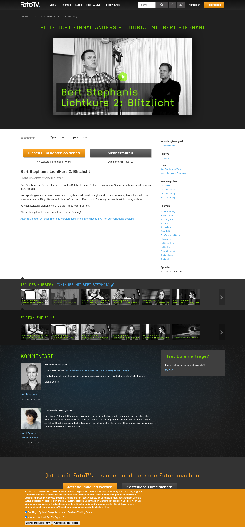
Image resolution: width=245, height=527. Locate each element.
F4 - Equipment (168, 189)
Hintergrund (166, 239)
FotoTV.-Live (93, 4)
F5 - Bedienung (168, 193)
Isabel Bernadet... (30, 433)
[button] (123, 77)
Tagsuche (181, 5)
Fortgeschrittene (168, 145)
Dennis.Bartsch (29, 394)
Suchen (162, 5)
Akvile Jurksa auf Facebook (173, 173)
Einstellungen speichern (38, 523)
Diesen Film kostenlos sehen (54, 153)
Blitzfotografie (167, 219)
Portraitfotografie (168, 251)
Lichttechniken (66, 17)
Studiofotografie (168, 255)
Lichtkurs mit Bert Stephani (82, 285)
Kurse (78, 4)
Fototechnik (44, 17)
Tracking (32, 512)
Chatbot (31, 517)
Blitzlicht (164, 223)
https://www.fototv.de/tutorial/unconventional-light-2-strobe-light (97, 370)
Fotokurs (165, 158)
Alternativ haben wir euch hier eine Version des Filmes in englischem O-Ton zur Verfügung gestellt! (77, 218)
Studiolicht (165, 259)
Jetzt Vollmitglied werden (89, 487)
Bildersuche (172, 5)
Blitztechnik (166, 227)
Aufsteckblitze (167, 215)
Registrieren (214, 4)
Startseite (27, 17)
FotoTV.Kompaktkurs (170, 235)
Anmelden (194, 4)
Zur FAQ (169, 370)
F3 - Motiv (165, 186)
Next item (222, 297)
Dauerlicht (165, 231)
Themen (66, 4)
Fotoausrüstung (168, 211)
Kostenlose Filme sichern (149, 487)
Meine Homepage (30, 437)
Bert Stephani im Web (171, 169)
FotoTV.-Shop (112, 4)
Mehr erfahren (120, 153)
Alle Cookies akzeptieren (66, 523)
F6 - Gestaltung (168, 197)
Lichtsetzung (166, 247)
